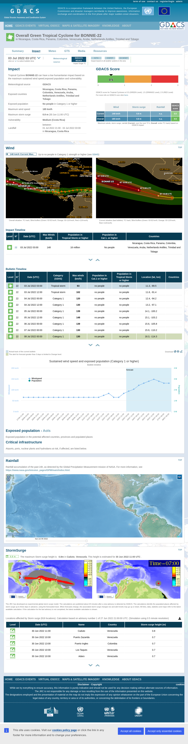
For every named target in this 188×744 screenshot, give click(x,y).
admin (179, 1)
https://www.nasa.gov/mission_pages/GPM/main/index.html (38, 470)
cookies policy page (64, 730)
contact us (152, 1)
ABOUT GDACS (131, 679)
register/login (167, 1)
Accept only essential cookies (165, 731)
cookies (180, 684)
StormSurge (16, 550)
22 (16, 247)
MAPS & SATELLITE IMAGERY (81, 25)
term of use (139, 1)
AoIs (47, 431)
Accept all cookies (130, 731)
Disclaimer (83, 684)
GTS (67, 51)
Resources (100, 51)
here (126, 95)
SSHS (95, 154)
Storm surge (138, 107)
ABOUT (126, 25)
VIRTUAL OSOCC (49, 25)
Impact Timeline (15, 230)
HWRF (110, 58)
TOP (180, 147)
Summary (18, 51)
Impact (36, 51)
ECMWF (124, 58)
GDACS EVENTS (25, 25)
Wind (116, 107)
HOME (9, 25)
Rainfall (161, 107)
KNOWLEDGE (111, 25)
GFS (96, 58)
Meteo (52, 51)
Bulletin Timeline (16, 269)
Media (81, 51)
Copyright (96, 684)
